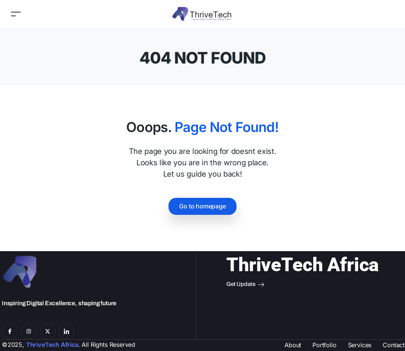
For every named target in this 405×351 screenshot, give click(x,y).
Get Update (245, 284)
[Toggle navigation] (16, 14)
